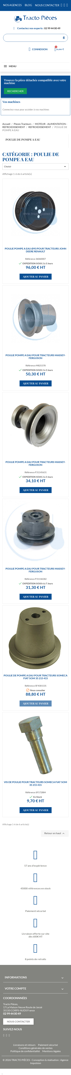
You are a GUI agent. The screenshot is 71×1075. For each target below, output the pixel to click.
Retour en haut (54, 833)
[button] (18, 1021)
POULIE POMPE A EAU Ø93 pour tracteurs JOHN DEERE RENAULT (35, 250)
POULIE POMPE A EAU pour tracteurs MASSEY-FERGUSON (35, 356)
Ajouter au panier (35, 276)
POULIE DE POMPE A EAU (23, 139)
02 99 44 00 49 (52, 28)
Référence (30, 258)
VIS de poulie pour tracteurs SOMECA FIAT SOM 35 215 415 (35, 783)
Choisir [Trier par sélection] (35, 166)
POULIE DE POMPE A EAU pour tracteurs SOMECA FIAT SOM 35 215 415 (35, 677)
